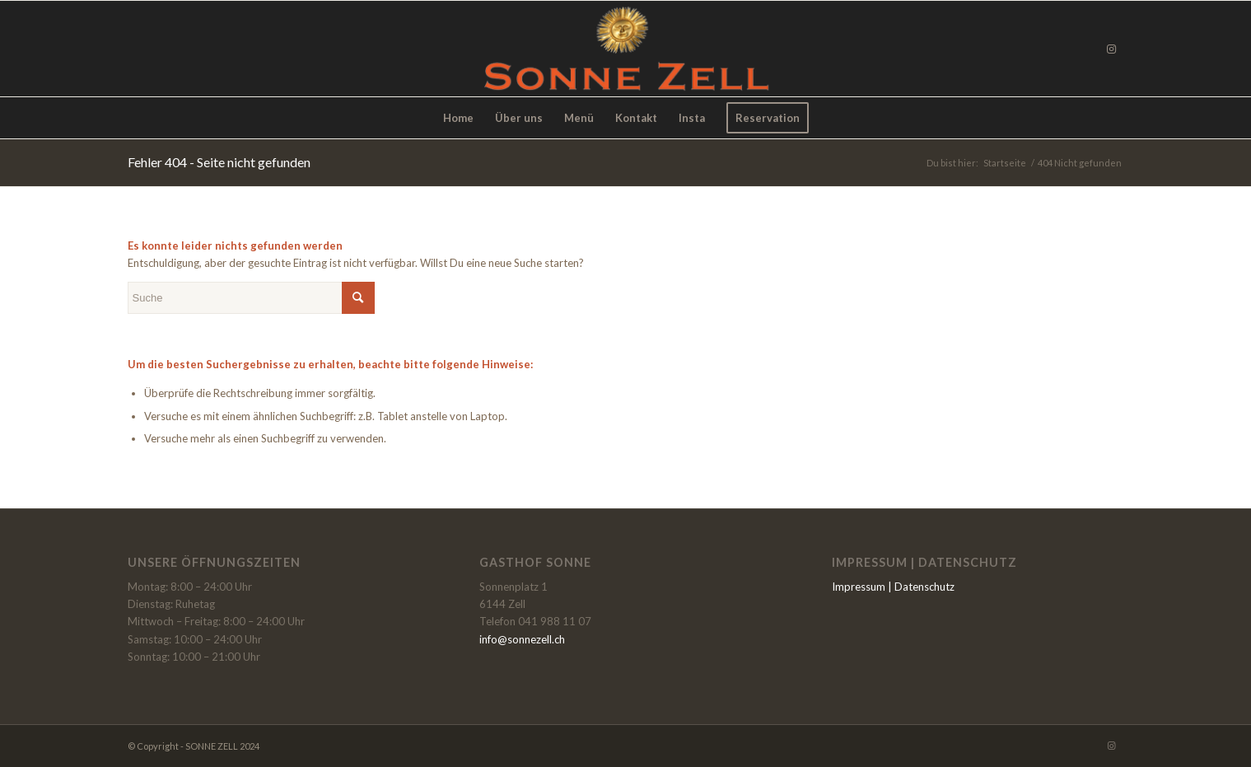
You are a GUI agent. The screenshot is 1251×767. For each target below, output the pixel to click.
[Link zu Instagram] (1111, 48)
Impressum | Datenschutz (893, 586)
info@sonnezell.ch (522, 639)
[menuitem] (458, 117)
